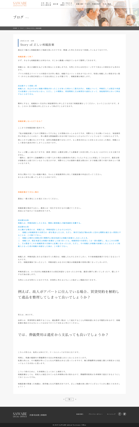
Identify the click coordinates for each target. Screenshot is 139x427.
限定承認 (55, 238)
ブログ (22, 28)
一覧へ (69, 399)
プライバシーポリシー (96, 414)
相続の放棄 (67, 238)
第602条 (88, 232)
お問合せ (119, 4)
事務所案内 (79, 414)
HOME (15, 28)
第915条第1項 (36, 238)
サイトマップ (111, 414)
